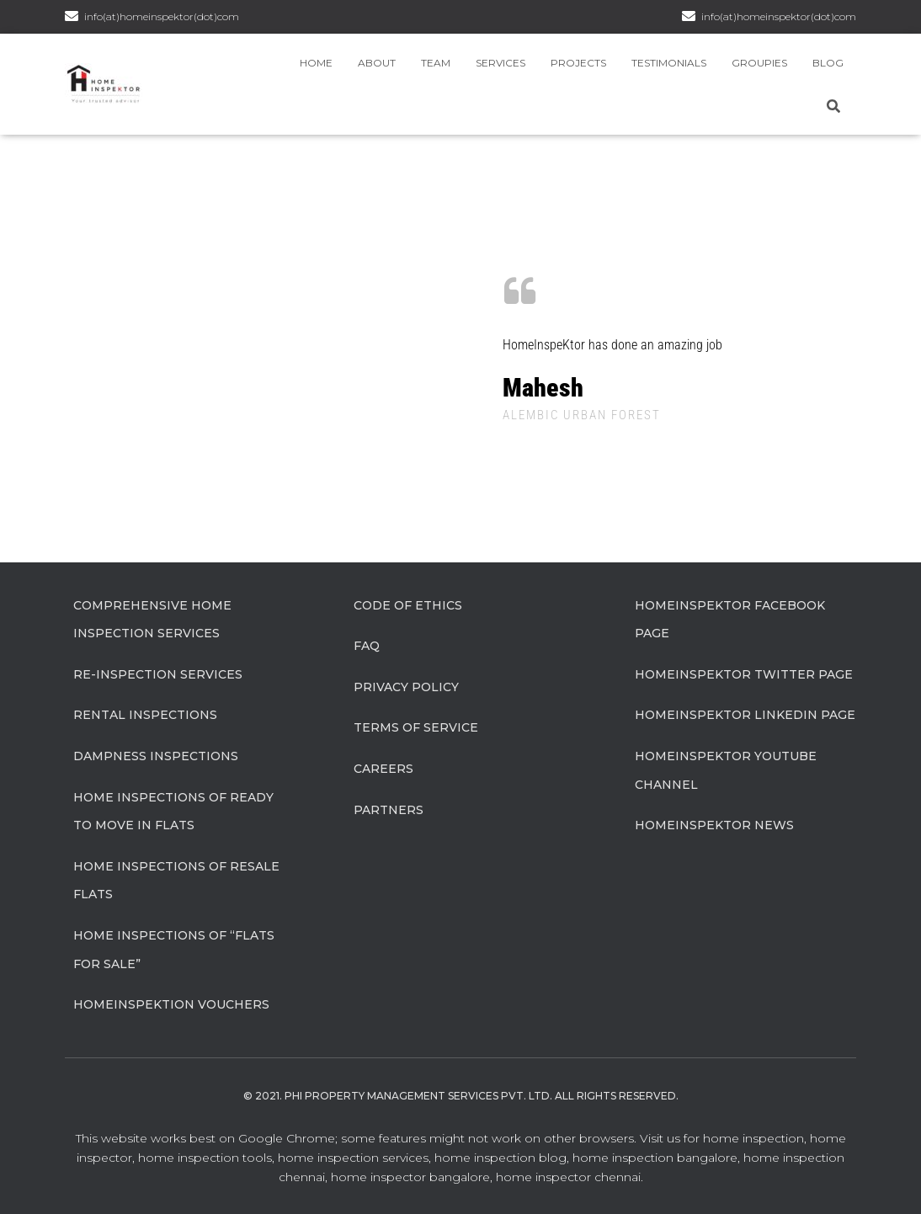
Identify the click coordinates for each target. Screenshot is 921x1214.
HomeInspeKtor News (714, 825)
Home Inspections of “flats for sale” (173, 950)
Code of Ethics (408, 605)
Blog (828, 62)
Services (500, 62)
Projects (578, 62)
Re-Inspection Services (157, 674)
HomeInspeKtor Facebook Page (730, 620)
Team (435, 62)
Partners (388, 809)
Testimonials (668, 62)
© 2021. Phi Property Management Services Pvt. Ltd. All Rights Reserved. (461, 1095)
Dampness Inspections (155, 756)
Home (316, 62)
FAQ (367, 645)
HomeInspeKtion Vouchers (171, 1004)
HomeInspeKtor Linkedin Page (745, 714)
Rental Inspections (145, 714)
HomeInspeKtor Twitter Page (744, 674)
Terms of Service (416, 727)
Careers (383, 768)
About (377, 62)
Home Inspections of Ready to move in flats (173, 811)
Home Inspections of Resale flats (176, 881)
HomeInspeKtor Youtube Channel (726, 770)
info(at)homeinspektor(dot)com (778, 16)
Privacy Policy (406, 687)
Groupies (759, 62)
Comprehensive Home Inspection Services (152, 620)
